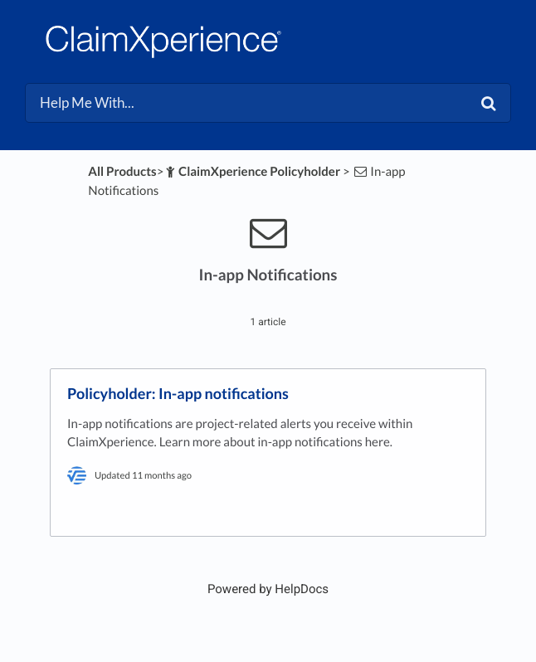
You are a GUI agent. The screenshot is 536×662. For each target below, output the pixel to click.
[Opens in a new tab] (268, 589)
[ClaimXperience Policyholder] (251, 171)
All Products (122, 171)
